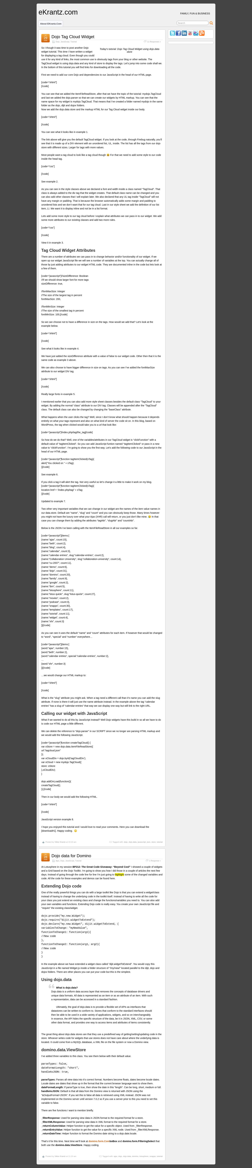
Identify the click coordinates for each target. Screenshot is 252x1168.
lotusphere (143, 1156)
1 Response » (155, 861)
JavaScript (65, 42)
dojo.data (132, 842)
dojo (126, 842)
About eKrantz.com (50, 23)
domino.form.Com (99, 1141)
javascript (142, 842)
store (153, 842)
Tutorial (73, 42)
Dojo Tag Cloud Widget (72, 36)
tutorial (160, 842)
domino (135, 1156)
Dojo (57, 42)
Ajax (57, 861)
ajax (115, 1156)
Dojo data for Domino (71, 855)
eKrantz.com (58, 12)
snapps (152, 1156)
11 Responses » (154, 42)
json (148, 842)
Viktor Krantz (60, 842)
